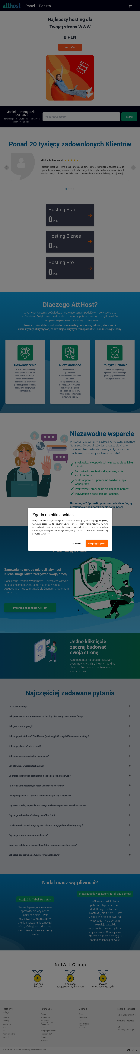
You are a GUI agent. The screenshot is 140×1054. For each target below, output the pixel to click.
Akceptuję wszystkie (96, 543)
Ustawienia (76, 543)
